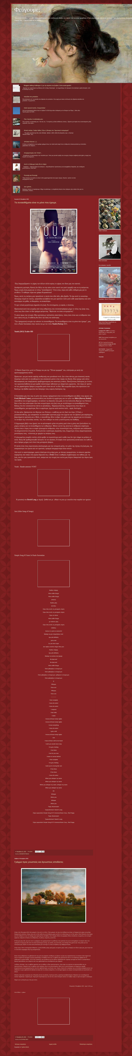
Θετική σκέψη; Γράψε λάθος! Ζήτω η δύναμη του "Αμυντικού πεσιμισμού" (46, 130)
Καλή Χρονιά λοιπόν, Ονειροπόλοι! (34, 108)
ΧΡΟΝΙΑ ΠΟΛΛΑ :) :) (30, 141)
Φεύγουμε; (27, 9)
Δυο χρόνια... (28, 186)
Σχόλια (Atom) (25, 1047)
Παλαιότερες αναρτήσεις (86, 1044)
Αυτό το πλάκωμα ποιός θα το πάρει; (35, 164)
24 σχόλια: (30, 851)
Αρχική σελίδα (52, 1044)
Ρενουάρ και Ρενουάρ (30, 175)
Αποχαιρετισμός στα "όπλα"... (33, 153)
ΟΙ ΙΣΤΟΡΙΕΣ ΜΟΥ (23, 1039)
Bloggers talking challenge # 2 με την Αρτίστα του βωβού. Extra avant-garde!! (47, 85)
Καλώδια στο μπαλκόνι (31, 96)
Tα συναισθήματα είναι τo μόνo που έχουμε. (35, 202)
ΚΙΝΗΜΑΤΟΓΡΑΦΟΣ (24, 853)
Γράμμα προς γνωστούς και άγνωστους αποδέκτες (38, 862)
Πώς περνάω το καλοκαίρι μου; (33, 119)
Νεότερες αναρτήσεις (20, 1044)
